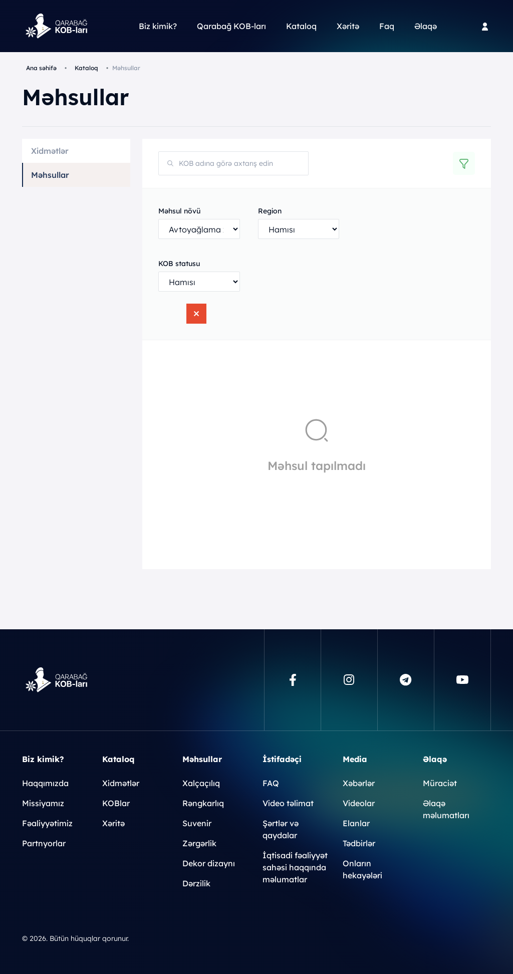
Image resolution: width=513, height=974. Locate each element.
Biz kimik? (158, 26)
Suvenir (196, 823)
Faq (386, 26)
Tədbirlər (359, 843)
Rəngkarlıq (203, 803)
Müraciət (440, 783)
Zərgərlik (199, 843)
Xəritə (348, 26)
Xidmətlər (50, 151)
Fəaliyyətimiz (47, 823)
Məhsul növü (179, 210)
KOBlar (116, 803)
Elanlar (356, 823)
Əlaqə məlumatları (446, 809)
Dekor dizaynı (208, 863)
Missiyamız (43, 803)
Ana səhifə (41, 68)
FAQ (271, 783)
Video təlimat (288, 803)
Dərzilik (196, 883)
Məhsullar (50, 175)
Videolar (359, 803)
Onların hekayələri (362, 869)
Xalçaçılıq (201, 783)
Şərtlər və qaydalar (281, 829)
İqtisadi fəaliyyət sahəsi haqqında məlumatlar (295, 867)
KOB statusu (179, 263)
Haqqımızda (45, 783)
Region (270, 210)
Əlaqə (425, 26)
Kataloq (301, 26)
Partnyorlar (44, 843)
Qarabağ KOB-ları (231, 26)
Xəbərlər (359, 783)
